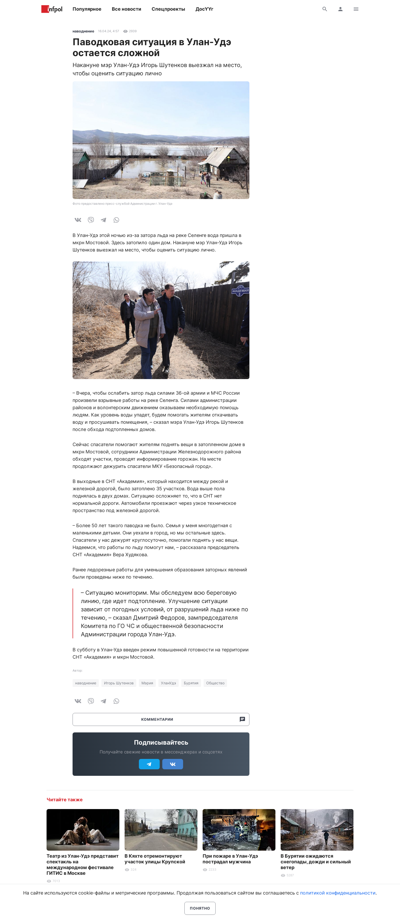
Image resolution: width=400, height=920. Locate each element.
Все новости (126, 9)
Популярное (87, 9)
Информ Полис (51, 9)
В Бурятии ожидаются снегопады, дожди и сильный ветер (316, 861)
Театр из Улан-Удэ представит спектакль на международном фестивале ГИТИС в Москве (83, 864)
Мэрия (147, 683)
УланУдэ (168, 683)
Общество (215, 683)
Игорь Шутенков (119, 683)
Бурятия (191, 683)
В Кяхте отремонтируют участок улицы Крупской (155, 858)
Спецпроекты (168, 9)
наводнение (83, 31)
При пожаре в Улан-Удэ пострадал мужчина (230, 858)
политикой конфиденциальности (338, 893)
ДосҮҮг (204, 9)
